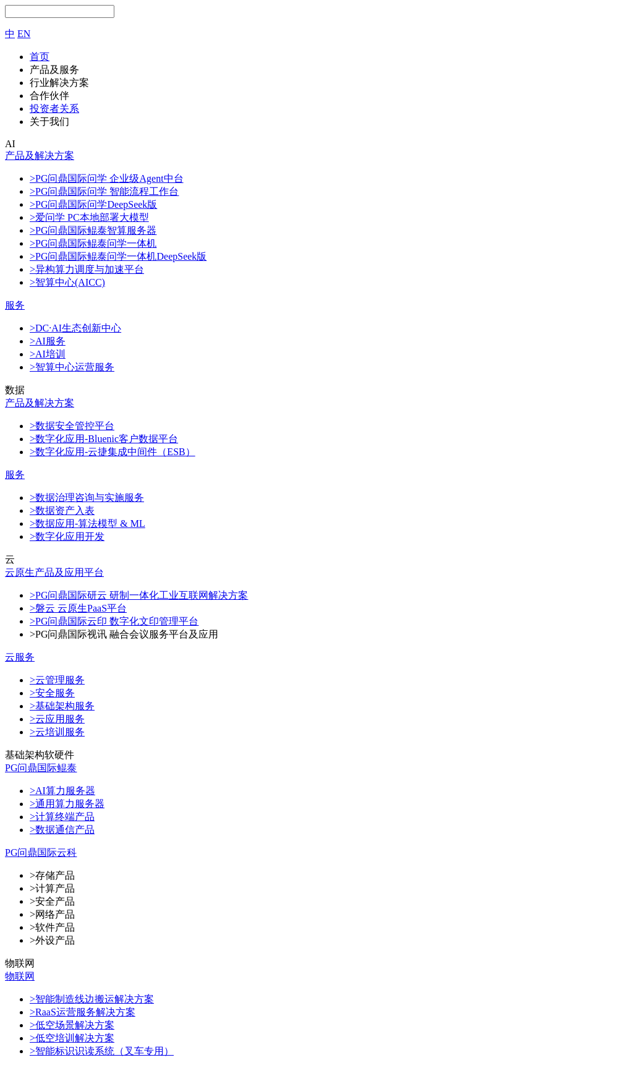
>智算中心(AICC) (67, 282)
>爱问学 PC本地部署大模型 (89, 217)
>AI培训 (48, 354)
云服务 (20, 657)
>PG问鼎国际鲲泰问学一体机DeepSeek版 (118, 256)
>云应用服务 (57, 719)
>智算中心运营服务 (72, 367)
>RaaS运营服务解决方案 (82, 1012)
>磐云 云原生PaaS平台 (78, 608)
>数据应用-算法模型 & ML (87, 523)
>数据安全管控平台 (72, 426)
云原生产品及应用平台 (54, 572)
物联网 (20, 976)
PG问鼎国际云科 (41, 852)
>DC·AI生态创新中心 (75, 328)
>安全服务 (52, 693)
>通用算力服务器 (67, 803)
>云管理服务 (57, 680)
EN (23, 33)
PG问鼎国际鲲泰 (41, 768)
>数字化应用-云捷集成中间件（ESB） (112, 451)
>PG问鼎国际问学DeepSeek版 (93, 204)
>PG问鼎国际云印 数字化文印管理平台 (114, 621)
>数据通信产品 (62, 829)
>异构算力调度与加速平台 (87, 269)
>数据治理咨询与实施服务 (87, 497)
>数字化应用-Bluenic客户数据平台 (104, 439)
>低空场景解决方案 (72, 1025)
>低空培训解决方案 (72, 1038)
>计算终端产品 (62, 816)
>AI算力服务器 (62, 790)
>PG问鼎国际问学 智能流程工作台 (104, 191)
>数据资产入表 (62, 510)
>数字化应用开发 (67, 536)
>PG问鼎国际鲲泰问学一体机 (93, 243)
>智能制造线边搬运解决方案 (92, 999)
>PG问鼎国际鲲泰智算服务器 (93, 230)
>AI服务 (48, 341)
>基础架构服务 (62, 706)
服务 (15, 305)
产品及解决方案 (39, 155)
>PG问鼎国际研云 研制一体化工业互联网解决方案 (139, 595)
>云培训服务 (57, 732)
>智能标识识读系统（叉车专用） (102, 1051)
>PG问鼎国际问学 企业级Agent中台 (107, 178)
